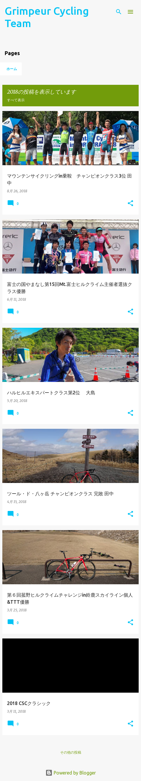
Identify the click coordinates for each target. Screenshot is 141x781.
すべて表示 (16, 100)
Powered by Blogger (70, 772)
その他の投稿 (70, 752)
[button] (130, 204)
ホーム (11, 69)
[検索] (118, 12)
